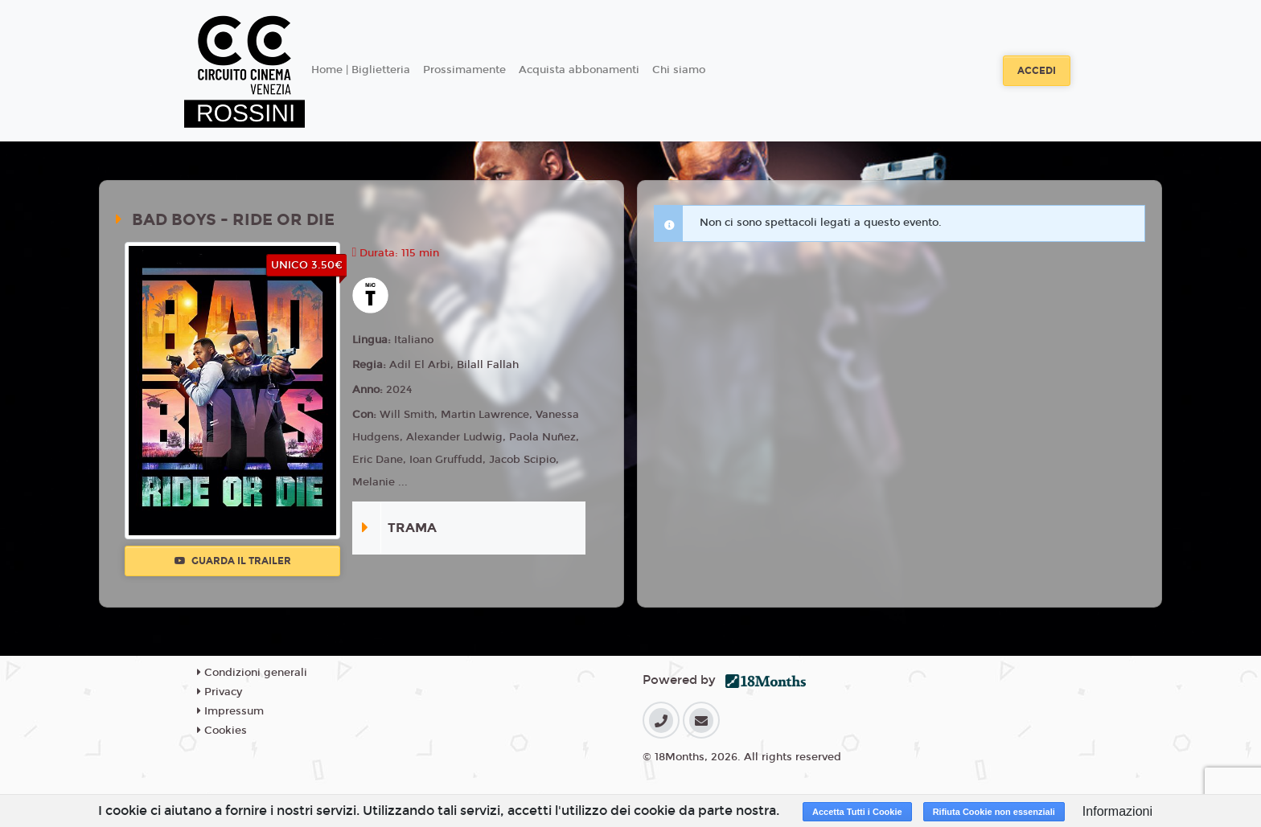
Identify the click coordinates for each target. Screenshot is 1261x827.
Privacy (219, 692)
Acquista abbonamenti (579, 69)
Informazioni (1117, 811)
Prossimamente (464, 69)
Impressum (230, 711)
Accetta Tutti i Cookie (857, 812)
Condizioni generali (252, 672)
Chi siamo (678, 69)
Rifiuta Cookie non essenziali (994, 812)
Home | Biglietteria (360, 69)
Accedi (1036, 70)
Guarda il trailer (233, 561)
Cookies (222, 730)
